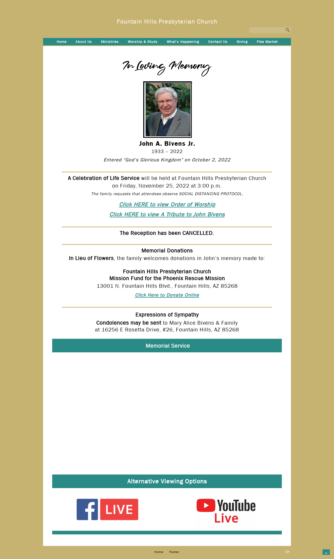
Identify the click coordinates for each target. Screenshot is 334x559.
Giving (242, 41)
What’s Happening (183, 41)
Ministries (110, 41)
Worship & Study (143, 41)
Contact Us (218, 41)
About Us (84, 41)
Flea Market (267, 41)
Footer (167, 50)
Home (62, 41)
